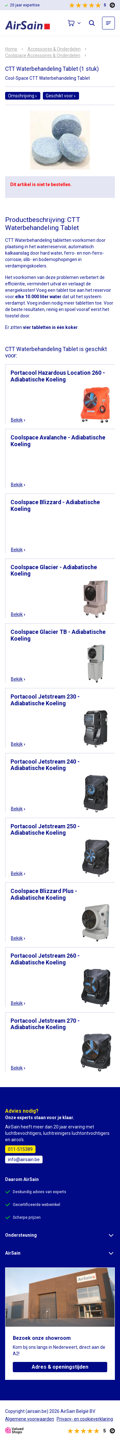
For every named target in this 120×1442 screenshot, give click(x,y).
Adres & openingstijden (60, 1367)
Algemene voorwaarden (29, 1419)
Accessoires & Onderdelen (54, 49)
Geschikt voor (61, 95)
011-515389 (20, 1149)
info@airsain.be (24, 1159)
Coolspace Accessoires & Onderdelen (42, 55)
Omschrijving (22, 95)
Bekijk (18, 419)
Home (11, 49)
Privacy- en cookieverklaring (85, 1419)
